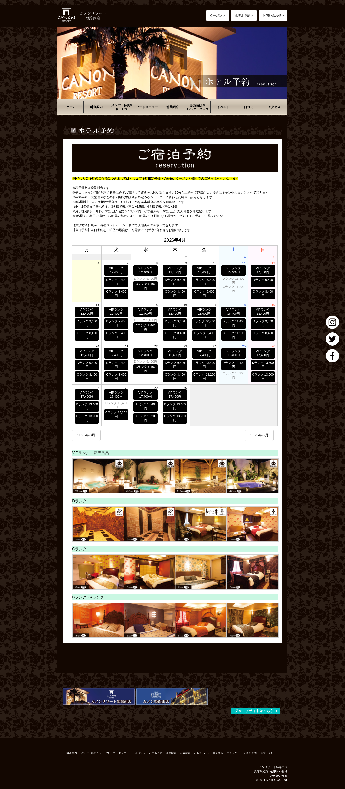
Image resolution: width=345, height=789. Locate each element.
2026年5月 (259, 435)
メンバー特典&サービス (121, 107)
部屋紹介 (172, 107)
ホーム (71, 107)
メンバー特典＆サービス (94, 753)
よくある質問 (249, 753)
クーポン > (217, 15)
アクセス (274, 107)
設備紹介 (185, 753)
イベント (223, 107)
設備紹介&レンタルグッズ (198, 107)
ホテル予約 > (244, 15)
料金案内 (96, 107)
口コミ (248, 107)
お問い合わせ (268, 753)
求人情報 (218, 753)
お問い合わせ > (273, 15)
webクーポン (201, 753)
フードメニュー (147, 107)
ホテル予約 (155, 753)
